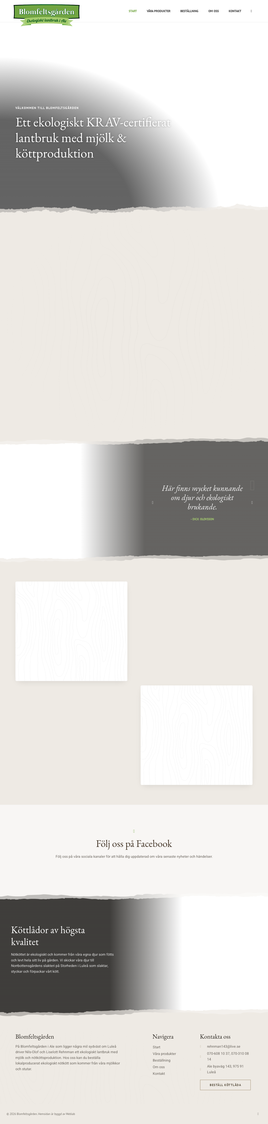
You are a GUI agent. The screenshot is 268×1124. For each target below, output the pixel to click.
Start (133, 11)
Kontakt (235, 11)
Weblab (70, 1114)
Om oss (213, 11)
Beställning (189, 11)
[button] (152, 503)
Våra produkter (158, 11)
